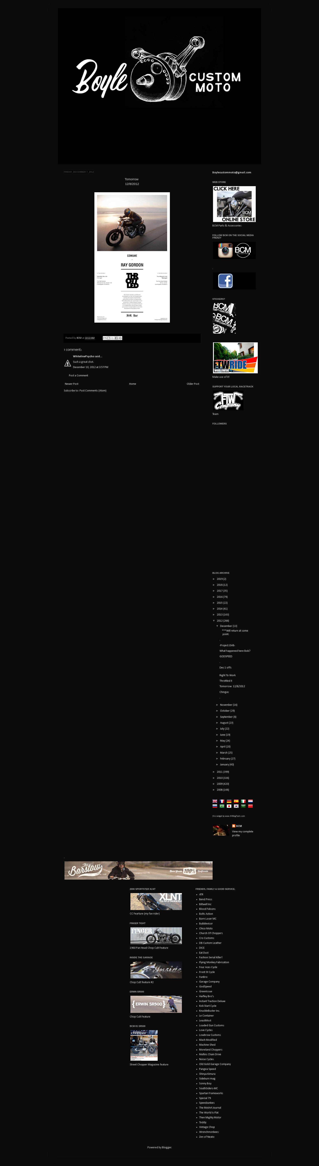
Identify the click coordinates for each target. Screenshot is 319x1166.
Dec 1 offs (226, 667)
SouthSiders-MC (208, 1088)
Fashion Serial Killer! (210, 957)
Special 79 (205, 1098)
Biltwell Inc (205, 904)
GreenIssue (205, 991)
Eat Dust (204, 952)
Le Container (206, 1015)
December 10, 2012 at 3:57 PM (90, 367)
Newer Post (71, 384)
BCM (239, 826)
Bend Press (205, 899)
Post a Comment (78, 375)
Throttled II (226, 680)
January (224, 764)
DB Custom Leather (210, 943)
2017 (220, 590)
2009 (220, 784)
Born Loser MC (207, 918)
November (226, 705)
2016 (220, 597)
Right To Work (228, 675)
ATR (201, 894)
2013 (220, 614)
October (225, 710)
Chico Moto (206, 928)
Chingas (224, 692)
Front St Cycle (207, 972)
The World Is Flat (208, 1112)
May (223, 740)
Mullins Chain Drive (210, 1054)
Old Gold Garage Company (215, 1064)
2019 (220, 579)
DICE (201, 948)
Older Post (193, 384)
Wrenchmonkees (209, 1132)
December (226, 626)
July (222, 728)
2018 (220, 585)
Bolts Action (206, 913)
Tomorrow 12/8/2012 (232, 686)
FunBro (203, 977)
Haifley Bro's (206, 996)
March (224, 752)
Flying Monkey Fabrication (214, 962)
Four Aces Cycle (208, 967)
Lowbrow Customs (210, 1035)
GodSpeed (205, 986)
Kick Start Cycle (207, 1006)
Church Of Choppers (211, 933)
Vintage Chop (207, 1127)
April (223, 746)
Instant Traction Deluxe (212, 1001)
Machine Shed (207, 1044)
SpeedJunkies (207, 1102)
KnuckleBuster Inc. (209, 1010)
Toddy (202, 1122)
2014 (220, 608)
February (225, 758)
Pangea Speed (207, 1069)
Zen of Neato (206, 1137)
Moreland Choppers (210, 1049)
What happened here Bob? (235, 651)
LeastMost (205, 1020)
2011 (220, 772)
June (223, 734)
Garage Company (209, 981)
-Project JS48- (227, 645)
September (226, 717)
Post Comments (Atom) (93, 390)
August (224, 722)
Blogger (166, 1147)
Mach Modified (208, 1040)
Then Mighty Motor (210, 1117)
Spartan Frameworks (211, 1093)
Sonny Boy (205, 1083)
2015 (220, 602)
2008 (220, 789)
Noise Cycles (206, 1059)
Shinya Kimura (207, 1074)
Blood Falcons (207, 909)
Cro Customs (206, 938)
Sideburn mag (207, 1078)
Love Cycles (206, 1030)
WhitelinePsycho (83, 356)
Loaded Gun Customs (211, 1025)
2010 (220, 778)
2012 (220, 620)
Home (132, 384)
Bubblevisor (206, 923)
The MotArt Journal (210, 1107)
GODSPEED (226, 656)
